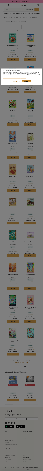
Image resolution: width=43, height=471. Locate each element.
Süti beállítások (16, 81)
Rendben (26, 81)
